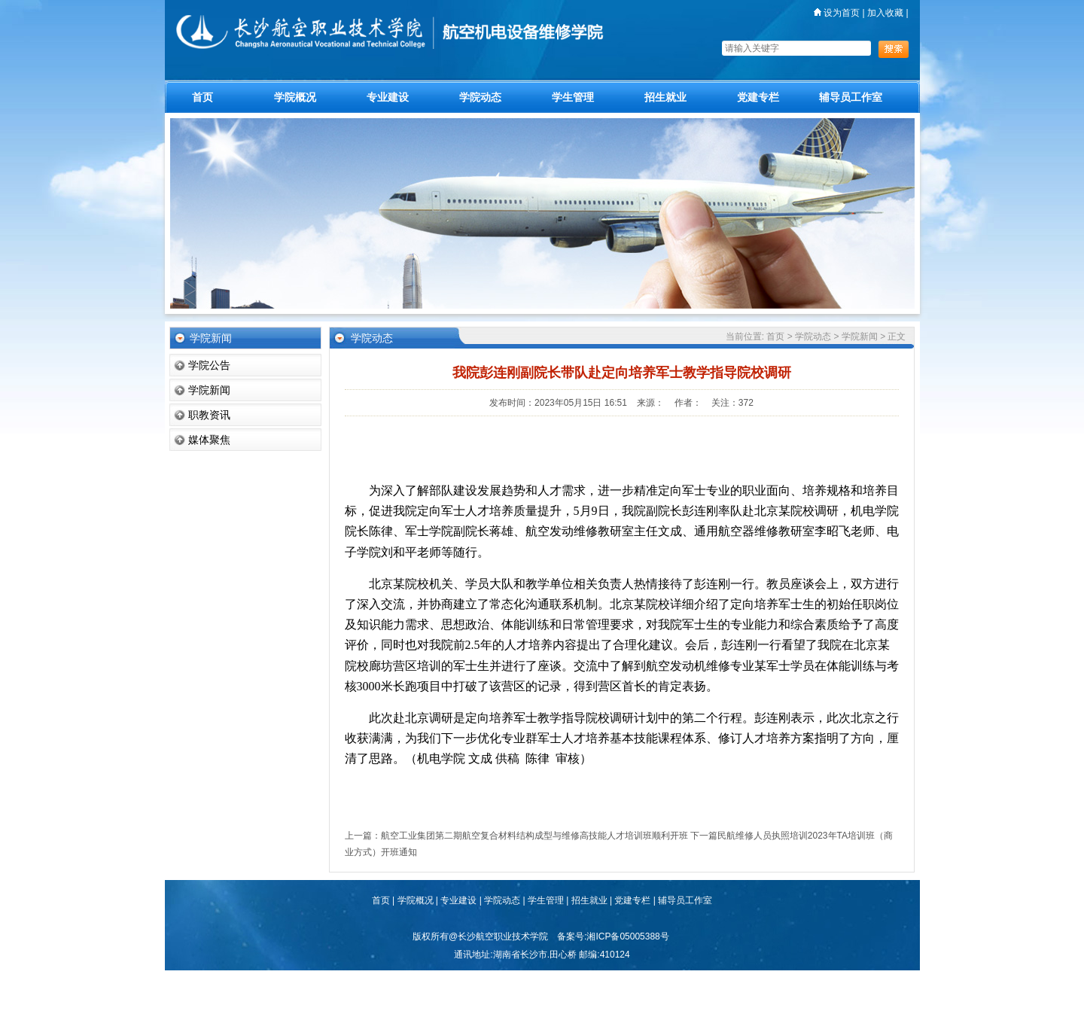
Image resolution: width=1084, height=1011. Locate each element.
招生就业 (665, 97)
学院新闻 (209, 390)
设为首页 (837, 13)
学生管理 (573, 97)
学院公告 (209, 365)
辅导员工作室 (850, 97)
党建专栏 (758, 97)
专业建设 (388, 97)
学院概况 (295, 97)
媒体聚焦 (209, 440)
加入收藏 (885, 13)
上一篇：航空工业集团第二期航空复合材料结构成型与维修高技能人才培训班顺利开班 (516, 835)
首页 (202, 97)
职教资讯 (209, 415)
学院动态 (480, 97)
